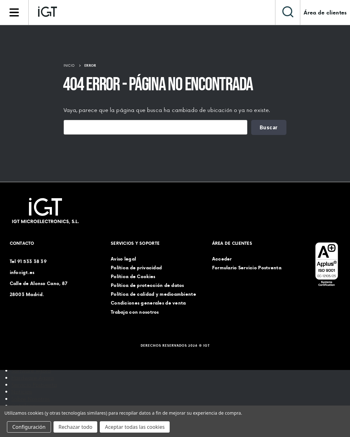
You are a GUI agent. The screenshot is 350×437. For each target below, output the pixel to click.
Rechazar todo (76, 426)
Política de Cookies (133, 276)
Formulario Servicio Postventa (246, 268)
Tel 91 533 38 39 (28, 261)
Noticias (21, 391)
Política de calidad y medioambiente (153, 294)
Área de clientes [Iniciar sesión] (325, 12)
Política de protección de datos (147, 285)
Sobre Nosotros (30, 398)
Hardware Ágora (32, 377)
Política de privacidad (136, 268)
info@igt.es (22, 272)
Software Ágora (31, 370)
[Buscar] (287, 12)
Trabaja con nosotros (135, 312)
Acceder (222, 259)
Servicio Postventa (34, 384)
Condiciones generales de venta (148, 303)
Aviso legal (123, 259)
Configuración (29, 426)
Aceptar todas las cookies (135, 426)
